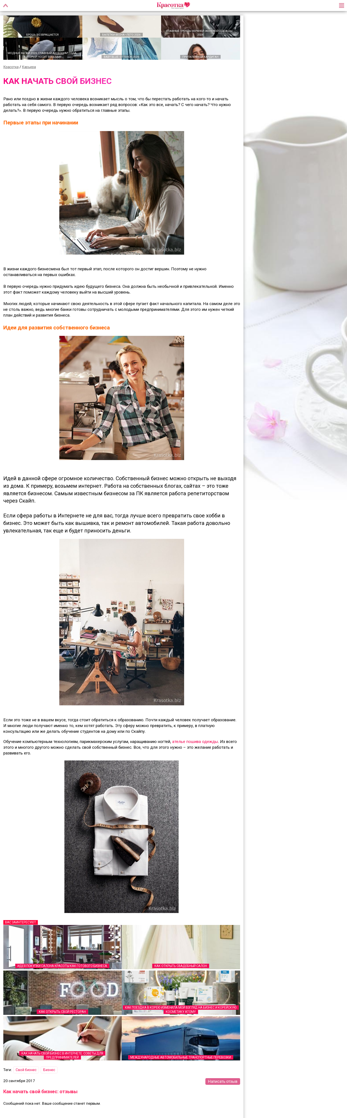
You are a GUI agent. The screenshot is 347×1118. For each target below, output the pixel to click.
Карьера (29, 67)
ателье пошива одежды (195, 741)
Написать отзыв (222, 1081)
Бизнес (49, 1070)
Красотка (11, 67)
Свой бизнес (26, 1070)
